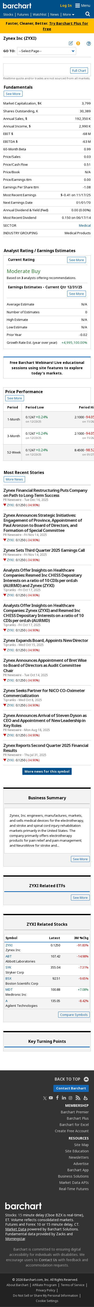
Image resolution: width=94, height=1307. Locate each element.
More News (14, 479)
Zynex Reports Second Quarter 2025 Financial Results (45, 748)
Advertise (81, 1163)
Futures (23, 14)
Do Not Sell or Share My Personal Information (45, 1295)
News (54, 14)
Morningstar (15, 1238)
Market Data (15, 1229)
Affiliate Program (44, 1285)
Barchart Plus (78, 1118)
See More (13, 93)
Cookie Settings (47, 1301)
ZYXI (10, 505)
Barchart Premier (75, 1112)
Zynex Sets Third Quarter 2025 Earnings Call (44, 550)
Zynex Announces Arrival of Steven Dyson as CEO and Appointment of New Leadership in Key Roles (44, 720)
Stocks (8, 14)
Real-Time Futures (74, 1188)
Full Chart (79, 70)
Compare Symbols (74, 1014)
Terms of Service (72, 1285)
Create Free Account (72, 1130)
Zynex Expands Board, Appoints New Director (45, 640)
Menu (85, 5)
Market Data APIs (74, 1182)
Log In (66, 5)
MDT (9, 989)
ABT (9, 956)
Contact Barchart (71, 1088)
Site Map (81, 1144)
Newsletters (79, 1157)
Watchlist (39, 14)
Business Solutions (73, 1176)
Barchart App (78, 1169)
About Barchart (17, 1285)
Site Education (77, 1151)
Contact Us (48, 1259)
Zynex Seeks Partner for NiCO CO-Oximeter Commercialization (44, 693)
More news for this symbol (47, 771)
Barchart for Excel (74, 1124)
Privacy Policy (45, 1290)
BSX (9, 978)
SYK (8, 967)
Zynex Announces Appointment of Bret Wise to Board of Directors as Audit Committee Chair (44, 665)
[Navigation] (46, 51)
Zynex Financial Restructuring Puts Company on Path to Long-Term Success (45, 493)
